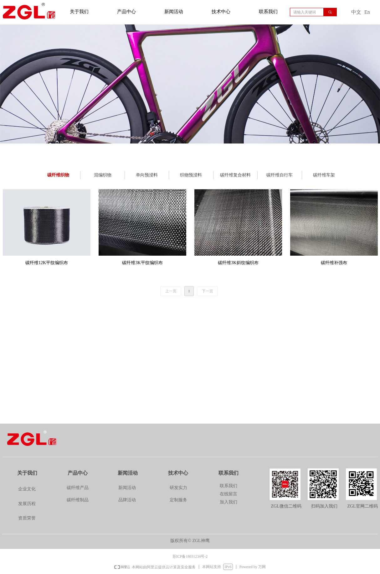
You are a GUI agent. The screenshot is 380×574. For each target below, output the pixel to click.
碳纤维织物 (58, 175)
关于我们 (79, 11)
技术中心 (221, 11)
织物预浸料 (191, 175)
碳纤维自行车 (279, 175)
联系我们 (268, 11)
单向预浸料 (147, 175)
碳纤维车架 (324, 175)
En (367, 12)
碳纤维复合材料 (235, 175)
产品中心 (126, 11)
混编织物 (102, 175)
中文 (356, 12)
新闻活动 (173, 11)
